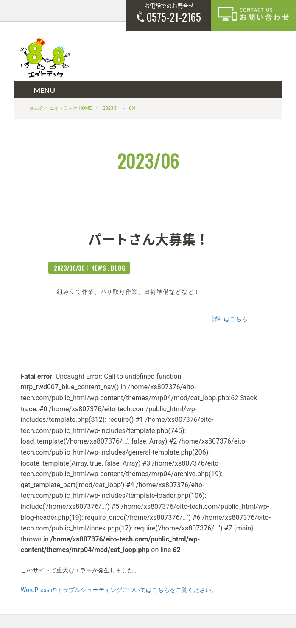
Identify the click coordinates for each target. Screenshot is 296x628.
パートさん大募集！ (148, 238)
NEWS (98, 267)
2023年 (110, 108)
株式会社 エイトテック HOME (61, 108)
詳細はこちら (230, 318)
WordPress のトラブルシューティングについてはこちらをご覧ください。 (119, 589)
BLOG (118, 267)
